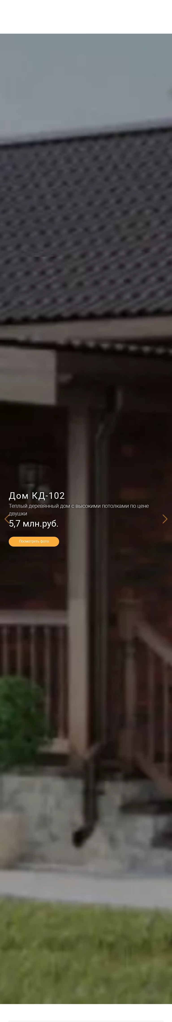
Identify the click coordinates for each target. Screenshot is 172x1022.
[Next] (165, 519)
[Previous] (7, 519)
